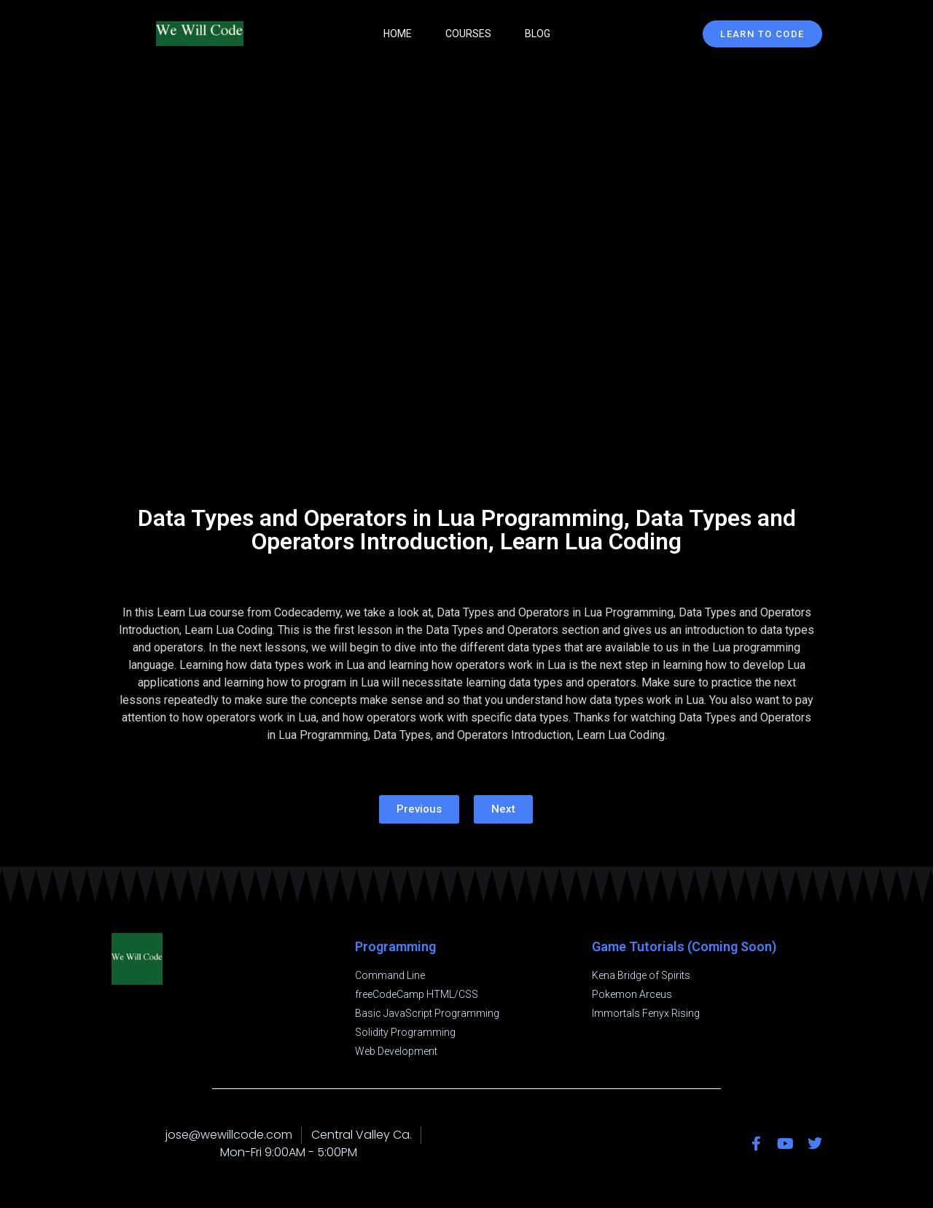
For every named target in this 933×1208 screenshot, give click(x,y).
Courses (468, 33)
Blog (537, 33)
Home (397, 33)
